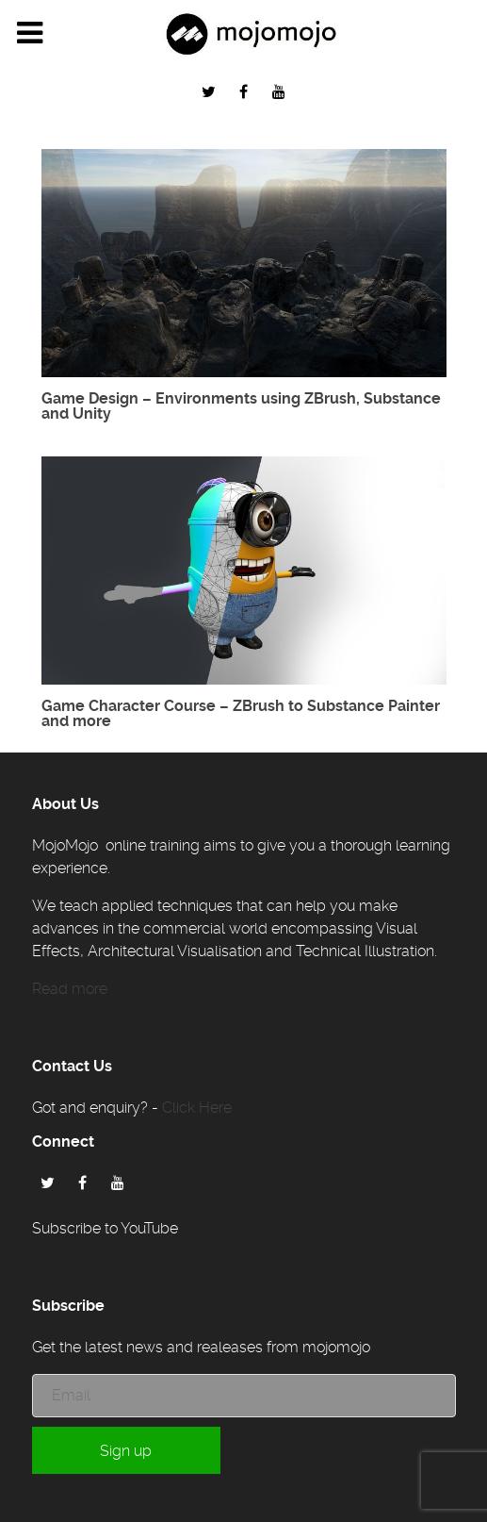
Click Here (197, 1108)
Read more (69, 989)
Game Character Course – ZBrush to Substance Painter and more (240, 713)
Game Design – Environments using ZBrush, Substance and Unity (241, 405)
